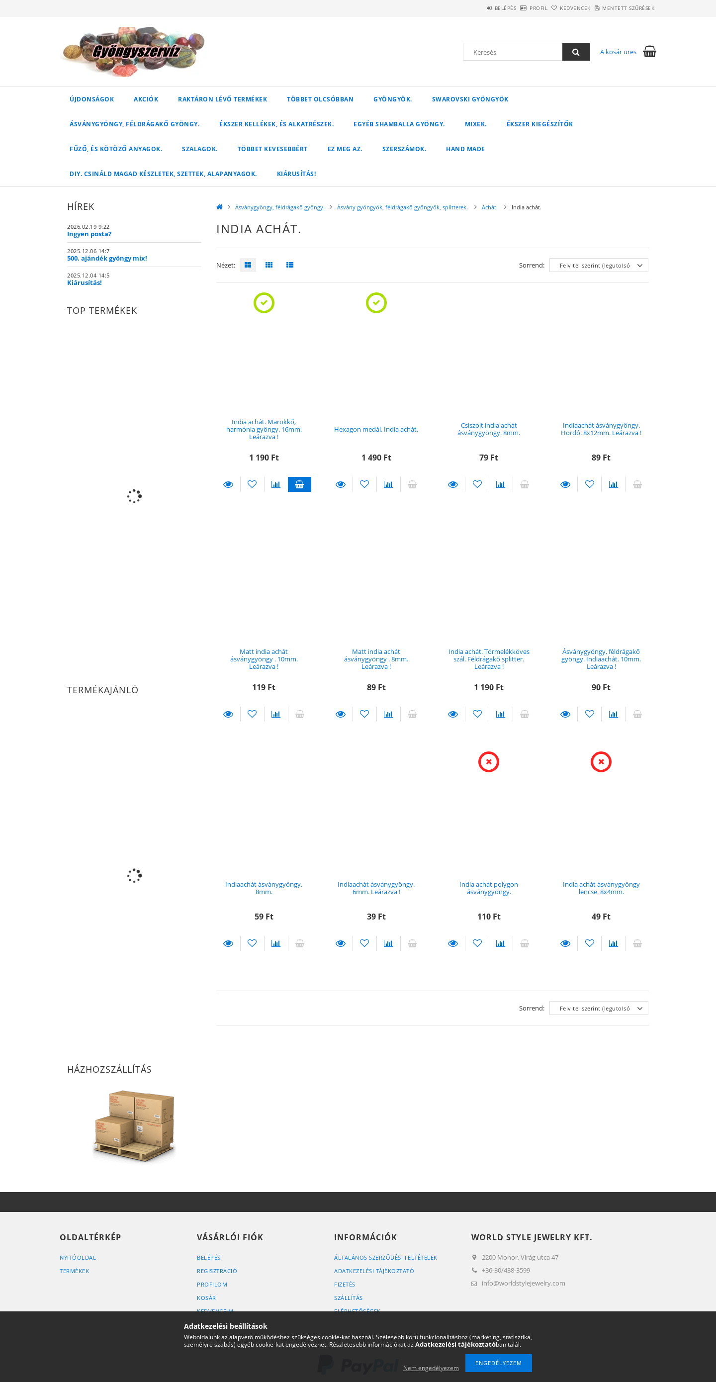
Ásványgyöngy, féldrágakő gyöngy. (134, 124)
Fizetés (345, 1284)
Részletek (228, 484)
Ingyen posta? (89, 233)
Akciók (146, 99)
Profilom (212, 1284)
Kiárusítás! (296, 174)
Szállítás (348, 1297)
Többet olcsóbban (320, 99)
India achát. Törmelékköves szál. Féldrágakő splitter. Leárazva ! (489, 659)
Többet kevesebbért (273, 149)
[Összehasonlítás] (276, 484)
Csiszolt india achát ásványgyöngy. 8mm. (488, 429)
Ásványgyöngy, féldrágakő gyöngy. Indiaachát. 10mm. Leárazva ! (601, 659)
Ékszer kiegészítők (540, 124)
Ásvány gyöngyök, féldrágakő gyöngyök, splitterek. (403, 207)
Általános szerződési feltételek (386, 1257)
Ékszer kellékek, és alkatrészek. (276, 124)
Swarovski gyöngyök (470, 99)
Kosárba (300, 484)
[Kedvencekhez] (252, 484)
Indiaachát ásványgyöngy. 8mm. (263, 888)
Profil (511, 7)
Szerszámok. (404, 149)
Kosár (206, 1297)
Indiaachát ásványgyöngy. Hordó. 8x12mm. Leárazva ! (601, 429)
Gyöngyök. (392, 99)
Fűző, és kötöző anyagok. (116, 149)
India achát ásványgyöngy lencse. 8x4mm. (601, 888)
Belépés (467, 7)
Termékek (74, 1271)
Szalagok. (200, 149)
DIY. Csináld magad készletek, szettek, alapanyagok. (163, 174)
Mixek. (476, 124)
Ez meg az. (345, 149)
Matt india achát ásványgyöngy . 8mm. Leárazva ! (376, 659)
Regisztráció (217, 1271)
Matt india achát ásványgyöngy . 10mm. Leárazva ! (264, 659)
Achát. (490, 207)
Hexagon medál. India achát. (376, 429)
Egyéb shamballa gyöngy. (399, 124)
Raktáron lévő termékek (222, 99)
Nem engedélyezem (431, 1368)
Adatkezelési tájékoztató (374, 1271)
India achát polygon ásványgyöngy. (488, 888)
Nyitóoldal (78, 1257)
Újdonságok (92, 99)
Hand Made (465, 149)
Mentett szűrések (623, 7)
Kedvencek (558, 7)
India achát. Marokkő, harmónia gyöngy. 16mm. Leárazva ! (264, 429)
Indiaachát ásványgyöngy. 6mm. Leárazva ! (376, 888)
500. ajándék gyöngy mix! (107, 258)
